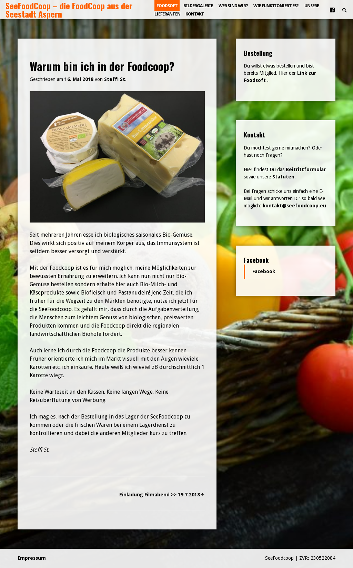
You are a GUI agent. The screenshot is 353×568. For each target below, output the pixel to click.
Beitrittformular (306, 169)
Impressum (32, 558)
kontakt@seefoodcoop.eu (294, 205)
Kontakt (194, 14)
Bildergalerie (198, 5)
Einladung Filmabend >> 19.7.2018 (159, 494)
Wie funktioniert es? (276, 5)
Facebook (256, 260)
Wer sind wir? (233, 5)
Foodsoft (167, 5)
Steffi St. (115, 79)
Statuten (283, 176)
